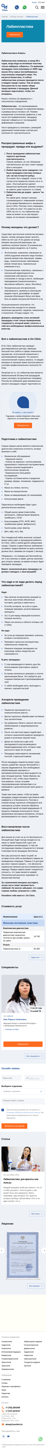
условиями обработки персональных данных (23, 1112)
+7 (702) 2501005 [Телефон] (10, 1408)
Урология (27, 1366)
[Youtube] (8, 1436)
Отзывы (4, 1383)
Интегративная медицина (11, 1352)
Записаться (14, 35)
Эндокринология (7, 1369)
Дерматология (29, 1348)
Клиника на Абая (12, 1029)
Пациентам (5, 1393)
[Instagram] (3, 1436)
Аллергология (6, 1342)
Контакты (4, 1397)
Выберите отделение (11, 1086)
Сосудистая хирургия (32, 1362)
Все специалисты (34, 1056)
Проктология (6, 1362)
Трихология (5, 1366)
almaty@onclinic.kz (11, 1424)
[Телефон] (17, 7)
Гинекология (6, 1348)
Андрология (5, 1345)
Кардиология (29, 1352)
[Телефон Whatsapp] (25, 7)
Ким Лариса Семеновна (14, 1019)
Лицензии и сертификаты (10, 1386)
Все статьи (36, 1214)
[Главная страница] (4, 7)
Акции (3, 1390)
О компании (5, 1380)
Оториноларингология (9, 1359)
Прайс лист (36, 957)
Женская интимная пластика (20, 923)
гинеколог (10, 1016)
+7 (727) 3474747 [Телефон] (10, 1411)
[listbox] (23, 1091)
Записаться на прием (14, 1126)
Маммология (6, 1355)
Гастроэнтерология (31, 1345)
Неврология (28, 1355)
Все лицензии (35, 1286)
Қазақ (34, 2)
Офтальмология (30, 1359)
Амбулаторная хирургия (33, 1342)
